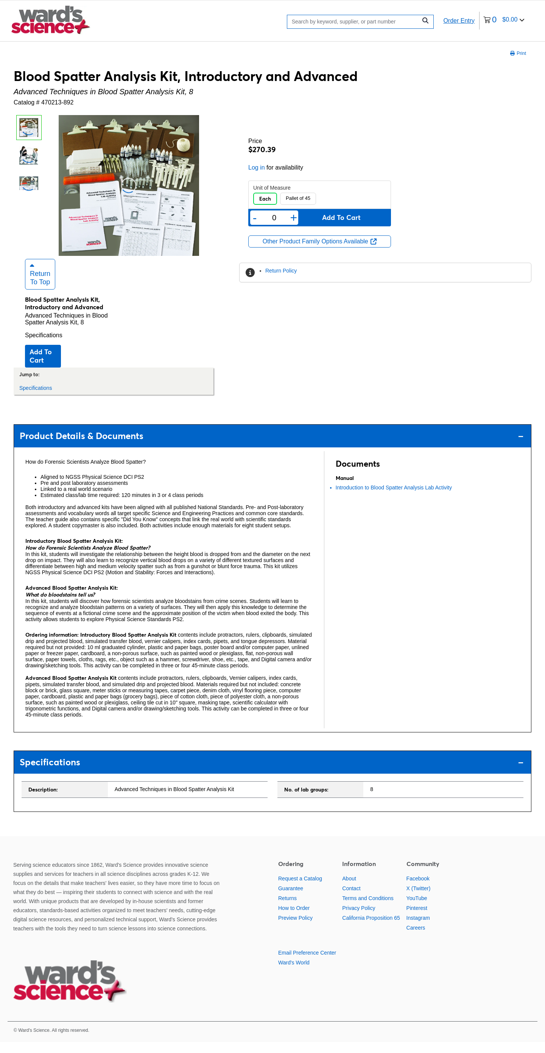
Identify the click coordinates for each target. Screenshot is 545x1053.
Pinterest (416, 919)
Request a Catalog (300, 889)
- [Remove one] (255, 217)
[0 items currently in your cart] (504, 21)
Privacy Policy (358, 919)
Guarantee (290, 899)
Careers (415, 938)
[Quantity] (274, 218)
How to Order (294, 919)
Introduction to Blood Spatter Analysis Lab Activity (394, 498)
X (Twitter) (418, 899)
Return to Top (40, 284)
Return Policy (281, 271)
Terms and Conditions (367, 909)
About (349, 889)
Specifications (43, 346)
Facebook (418, 889)
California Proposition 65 (371, 928)
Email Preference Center (307, 963)
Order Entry (459, 20)
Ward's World (294, 973)
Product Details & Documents (271, 446)
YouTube (416, 909)
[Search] (354, 21)
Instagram (418, 928)
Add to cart (41, 366)
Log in (256, 167)
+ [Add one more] (293, 217)
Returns (287, 909)
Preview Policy (295, 928)
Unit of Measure (272, 188)
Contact (351, 899)
